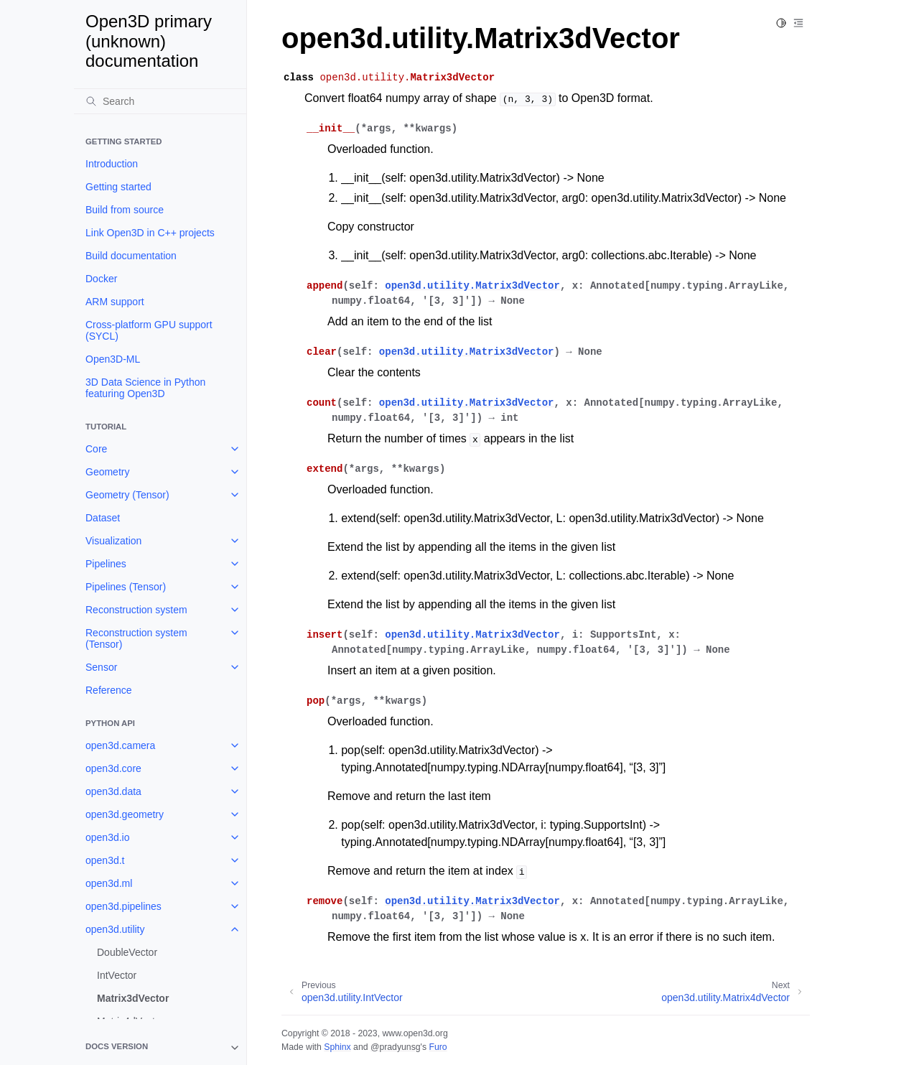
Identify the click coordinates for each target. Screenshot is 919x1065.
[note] (160, 1047)
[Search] (160, 101)
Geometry (107, 472)
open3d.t (105, 860)
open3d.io (107, 837)
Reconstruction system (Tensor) (136, 638)
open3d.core (113, 768)
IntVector (116, 975)
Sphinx (337, 1047)
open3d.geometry (124, 814)
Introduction (111, 163)
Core (96, 449)
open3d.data (113, 791)
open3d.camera (120, 745)
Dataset (102, 518)
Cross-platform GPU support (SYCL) (149, 330)
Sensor (101, 667)
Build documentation (131, 255)
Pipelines (105, 563)
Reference (108, 690)
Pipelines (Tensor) (125, 586)
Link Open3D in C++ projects (150, 232)
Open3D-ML (112, 359)
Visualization (113, 541)
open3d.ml (108, 883)
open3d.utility (115, 929)
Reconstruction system (136, 609)
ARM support (114, 301)
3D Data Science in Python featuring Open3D (145, 387)
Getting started (118, 186)
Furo (438, 1047)
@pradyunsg (395, 1047)
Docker (101, 278)
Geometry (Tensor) (127, 495)
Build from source (124, 209)
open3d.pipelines (123, 906)
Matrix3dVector (133, 998)
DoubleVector (127, 952)
